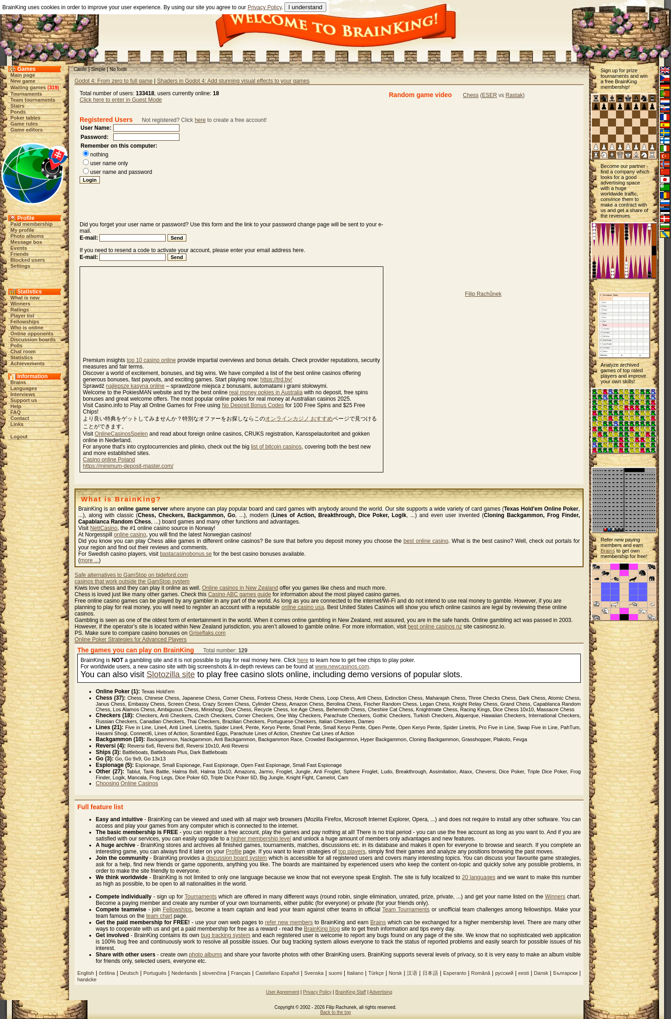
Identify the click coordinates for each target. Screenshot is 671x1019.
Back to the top (335, 1012)
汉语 (412, 973)
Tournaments (26, 94)
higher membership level (261, 838)
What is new (25, 297)
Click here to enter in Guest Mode (121, 100)
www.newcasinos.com (342, 666)
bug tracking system (225, 935)
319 (53, 87)
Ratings (20, 309)
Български (565, 973)
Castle (80, 69)
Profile (234, 851)
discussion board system (236, 858)
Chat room (23, 351)
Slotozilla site (170, 674)
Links (17, 424)
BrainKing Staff (351, 992)
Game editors (27, 129)
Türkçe (376, 973)
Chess (471, 95)
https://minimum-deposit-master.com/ (128, 466)
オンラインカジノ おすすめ (299, 418)
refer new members (289, 922)
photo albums (205, 954)
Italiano (355, 973)
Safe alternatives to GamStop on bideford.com (131, 575)
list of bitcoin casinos (276, 446)
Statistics (22, 357)
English (85, 973)
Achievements (28, 363)
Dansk (541, 973)
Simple (98, 69)
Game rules (24, 124)
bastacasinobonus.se (186, 554)
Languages (24, 388)
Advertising (381, 992)
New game (23, 81)
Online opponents (32, 333)
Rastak (514, 95)
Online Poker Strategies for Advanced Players (130, 639)
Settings (20, 266)
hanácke (87, 979)
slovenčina (214, 973)
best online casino (426, 541)
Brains (18, 382)
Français (240, 973)
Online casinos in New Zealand (240, 588)
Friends (20, 254)
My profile (23, 230)
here (200, 120)
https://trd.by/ (276, 379)
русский (504, 973)
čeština (107, 973)
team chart (159, 916)
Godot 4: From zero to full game (113, 81)
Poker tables (25, 118)
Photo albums (27, 236)
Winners (20, 303)
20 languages (479, 877)
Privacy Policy (265, 7)
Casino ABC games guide (239, 594)
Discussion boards (33, 339)
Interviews (23, 394)
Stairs (18, 106)
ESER (489, 95)
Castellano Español (277, 973)
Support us (24, 400)
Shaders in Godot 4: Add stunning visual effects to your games (233, 81)
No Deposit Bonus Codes (253, 405)
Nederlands (184, 973)
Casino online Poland (109, 459)
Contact (20, 418)
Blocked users (28, 260)
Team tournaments (33, 100)
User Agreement (282, 992)
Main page (23, 75)
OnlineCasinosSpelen (121, 434)
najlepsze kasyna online (135, 386)
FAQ (16, 412)
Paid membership (32, 224)
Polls (17, 345)
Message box (26, 242)
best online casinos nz (435, 626)
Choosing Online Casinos (127, 783)
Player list (23, 315)
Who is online (27, 327)
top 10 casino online (151, 360)
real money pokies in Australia (265, 392)
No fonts (118, 69)
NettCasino (103, 528)
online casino (130, 534)
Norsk (395, 973)
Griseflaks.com (207, 633)
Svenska (314, 973)
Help (16, 406)
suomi (335, 973)
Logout (19, 436)
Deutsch (129, 973)
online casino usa (302, 607)
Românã (481, 973)
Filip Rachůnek (483, 294)
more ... (89, 560)
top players (351, 851)
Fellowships (25, 321)
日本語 (430, 973)
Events (19, 248)
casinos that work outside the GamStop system (132, 581)
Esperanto (455, 973)
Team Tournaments (406, 909)
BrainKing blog (322, 929)
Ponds (18, 112)
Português (155, 973)
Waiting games (28, 87)
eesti (523, 973)
